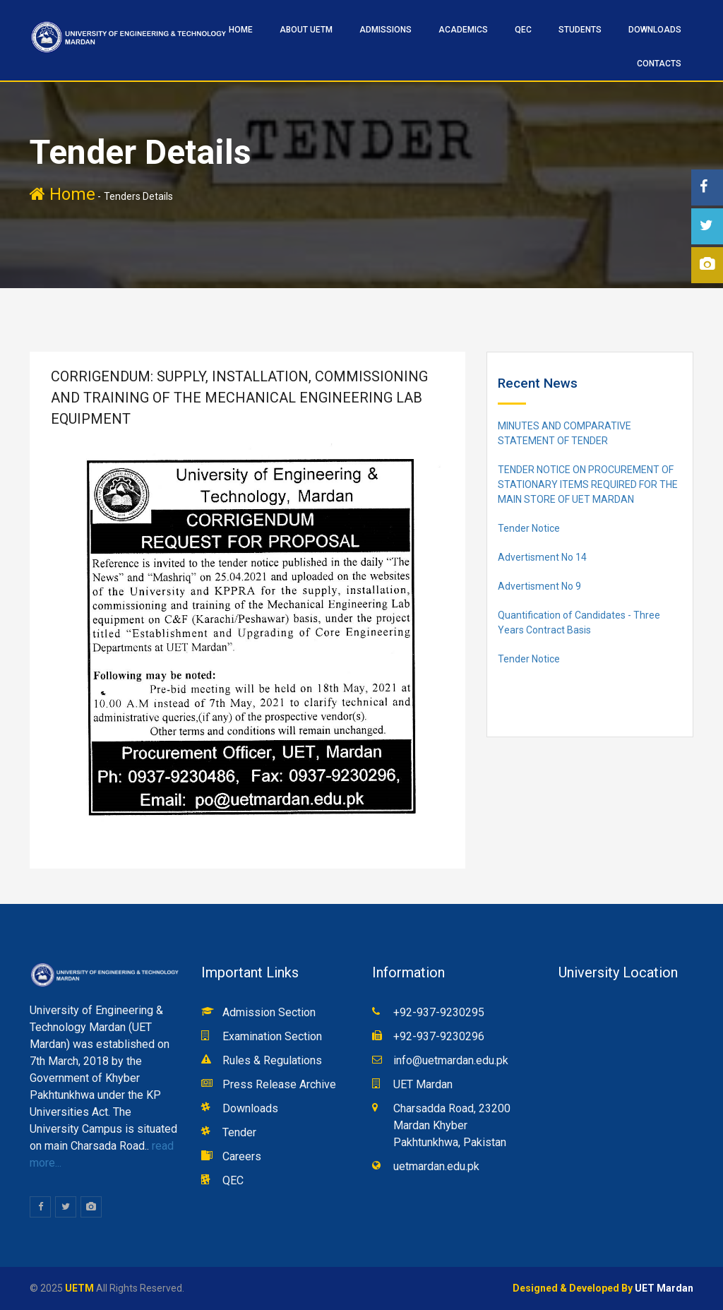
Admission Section (269, 1012)
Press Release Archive (279, 1084)
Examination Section (272, 1036)
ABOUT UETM (306, 30)
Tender (239, 1132)
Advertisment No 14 (542, 557)
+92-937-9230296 (438, 1036)
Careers (241, 1156)
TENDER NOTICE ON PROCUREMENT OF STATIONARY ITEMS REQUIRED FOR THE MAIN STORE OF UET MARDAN (588, 484)
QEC (523, 30)
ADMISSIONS (385, 30)
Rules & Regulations (272, 1060)
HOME (241, 30)
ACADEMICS (463, 30)
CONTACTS (659, 64)
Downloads (654, 30)
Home (62, 194)
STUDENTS (580, 30)
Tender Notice (529, 528)
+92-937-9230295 (438, 1012)
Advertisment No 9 (539, 586)
